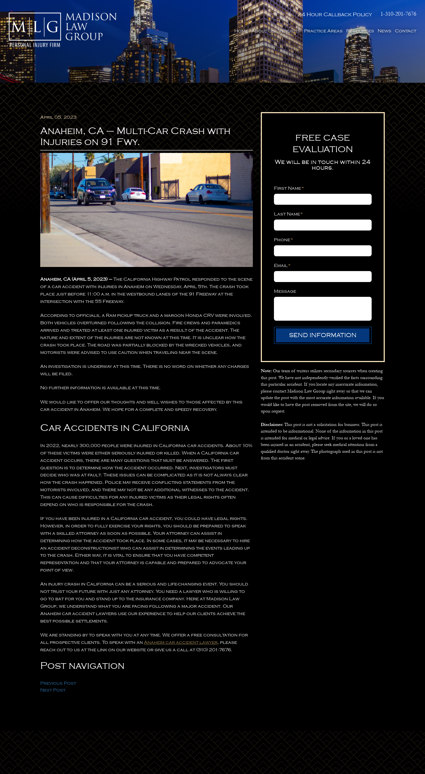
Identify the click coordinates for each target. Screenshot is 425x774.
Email (282, 265)
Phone (283, 239)
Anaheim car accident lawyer (181, 642)
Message (285, 291)
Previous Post (58, 683)
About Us (263, 30)
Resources (360, 30)
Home (241, 30)
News (384, 30)
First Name (289, 188)
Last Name (288, 214)
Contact (405, 30)
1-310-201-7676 (398, 14)
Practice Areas (323, 30)
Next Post (52, 690)
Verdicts (289, 30)
